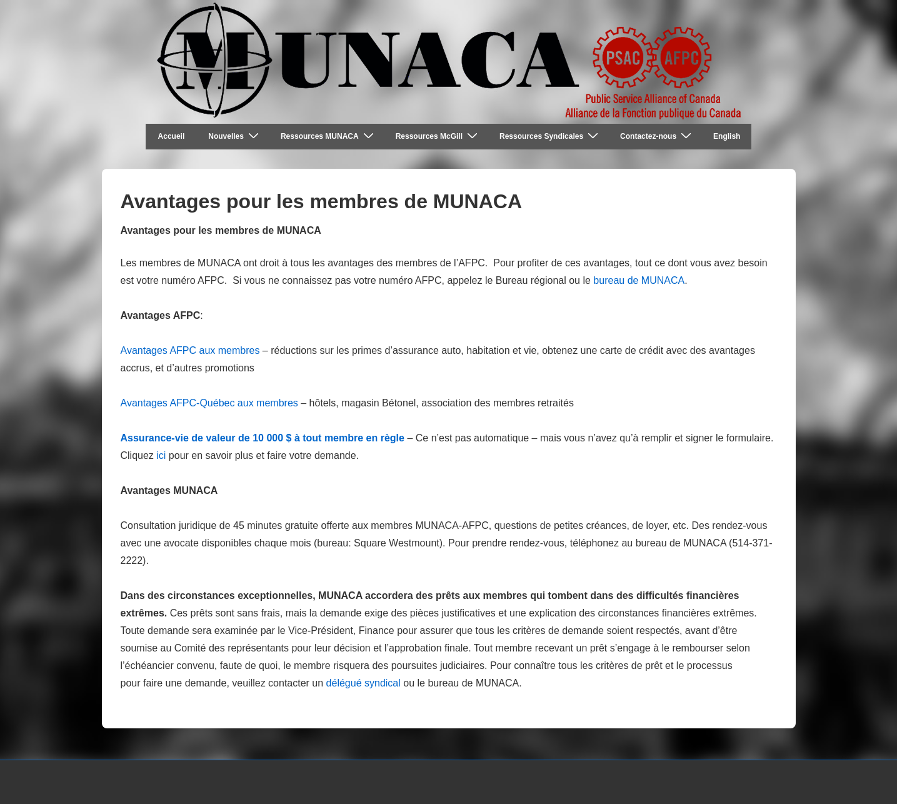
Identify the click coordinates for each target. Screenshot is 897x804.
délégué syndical (363, 683)
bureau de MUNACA (638, 280)
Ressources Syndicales (550, 136)
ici (161, 455)
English (726, 136)
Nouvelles (235, 136)
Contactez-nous (657, 136)
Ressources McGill (438, 136)
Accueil (171, 136)
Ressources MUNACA (329, 136)
